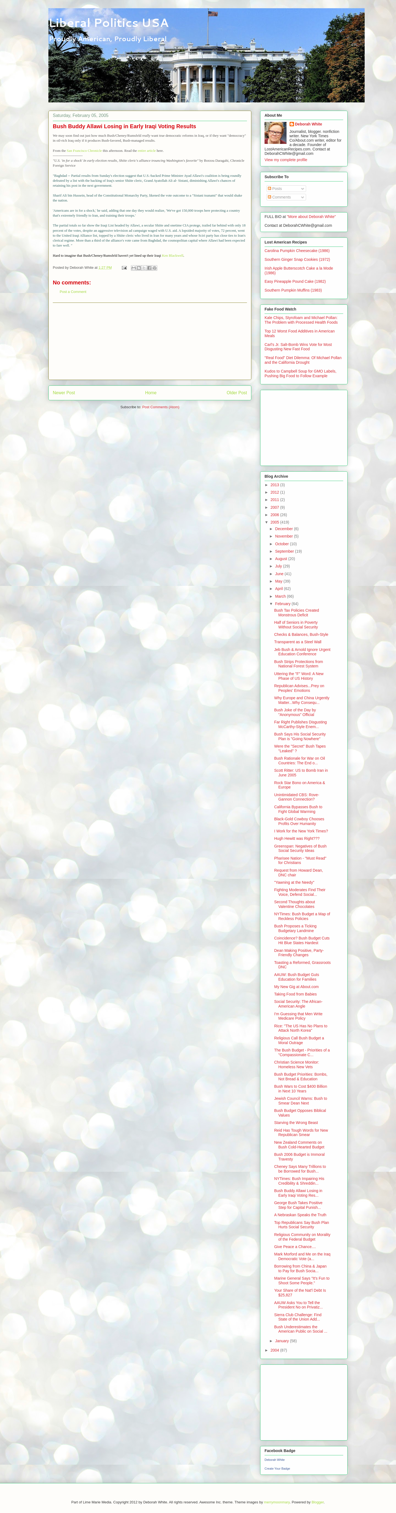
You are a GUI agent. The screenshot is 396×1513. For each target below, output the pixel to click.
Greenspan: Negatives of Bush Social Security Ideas (300, 848)
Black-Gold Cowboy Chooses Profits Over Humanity (299, 821)
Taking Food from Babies (295, 994)
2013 (275, 485)
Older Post (237, 392)
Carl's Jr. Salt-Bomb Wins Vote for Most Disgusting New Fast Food (298, 346)
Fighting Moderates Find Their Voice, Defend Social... (300, 892)
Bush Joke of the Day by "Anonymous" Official (295, 712)
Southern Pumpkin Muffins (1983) (293, 290)
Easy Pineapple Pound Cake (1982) (295, 281)
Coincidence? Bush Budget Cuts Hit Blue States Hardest (302, 940)
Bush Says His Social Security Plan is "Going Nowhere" (300, 736)
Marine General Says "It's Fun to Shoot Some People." (301, 1280)
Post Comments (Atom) (160, 407)
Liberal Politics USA (108, 22)
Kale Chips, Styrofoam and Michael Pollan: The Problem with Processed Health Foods (301, 320)
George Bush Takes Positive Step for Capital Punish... (298, 1205)
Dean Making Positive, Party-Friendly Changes (299, 952)
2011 (275, 499)
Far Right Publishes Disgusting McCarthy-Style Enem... (300, 724)
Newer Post (64, 392)
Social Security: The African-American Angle (298, 1003)
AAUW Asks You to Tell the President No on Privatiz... (298, 1305)
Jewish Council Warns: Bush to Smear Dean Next (300, 1100)
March (281, 596)
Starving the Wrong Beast (296, 1122)
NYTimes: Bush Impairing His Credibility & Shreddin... (299, 1180)
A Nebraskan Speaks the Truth (300, 1215)
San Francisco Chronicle (85, 151)
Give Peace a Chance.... (295, 1246)
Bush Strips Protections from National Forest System (298, 664)
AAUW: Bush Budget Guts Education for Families (296, 976)
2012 (275, 492)
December (284, 529)
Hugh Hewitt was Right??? (297, 838)
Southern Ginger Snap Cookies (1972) (297, 259)
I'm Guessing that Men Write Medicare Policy (298, 1016)
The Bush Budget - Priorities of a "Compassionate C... (302, 1052)
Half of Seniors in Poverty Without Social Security (296, 624)
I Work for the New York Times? (301, 831)
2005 (275, 522)
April (279, 588)
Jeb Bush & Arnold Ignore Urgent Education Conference (302, 651)
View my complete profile (286, 160)
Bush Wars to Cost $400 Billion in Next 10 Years (300, 1088)
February (283, 604)
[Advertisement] (150, 341)
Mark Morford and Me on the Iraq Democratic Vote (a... (302, 1256)
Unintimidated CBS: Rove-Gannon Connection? (296, 797)
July (279, 566)
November (284, 536)
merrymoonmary (277, 1502)
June (279, 574)
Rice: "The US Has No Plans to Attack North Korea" (300, 1028)
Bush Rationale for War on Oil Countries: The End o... (299, 760)
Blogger (318, 1502)
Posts (275, 188)
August (281, 558)
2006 (275, 515)
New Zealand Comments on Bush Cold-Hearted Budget (299, 1144)
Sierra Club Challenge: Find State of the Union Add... (297, 1317)
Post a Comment (73, 292)
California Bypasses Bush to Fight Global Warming (298, 809)
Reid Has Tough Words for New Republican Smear (301, 1132)
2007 (275, 507)
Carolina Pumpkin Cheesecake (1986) (297, 250)
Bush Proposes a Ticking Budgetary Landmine (295, 928)
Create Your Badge (277, 1468)
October (282, 544)
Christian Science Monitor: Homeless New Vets (296, 1064)
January (282, 1341)
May (279, 581)
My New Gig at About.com (296, 987)
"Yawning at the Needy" (294, 882)
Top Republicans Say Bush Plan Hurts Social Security (301, 1224)
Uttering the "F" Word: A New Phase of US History (298, 676)
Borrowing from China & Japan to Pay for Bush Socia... (300, 1268)
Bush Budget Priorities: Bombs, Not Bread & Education (301, 1076)
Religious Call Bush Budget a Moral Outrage (299, 1040)
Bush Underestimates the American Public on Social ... (300, 1329)
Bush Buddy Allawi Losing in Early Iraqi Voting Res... (298, 1193)
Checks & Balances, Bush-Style (301, 634)
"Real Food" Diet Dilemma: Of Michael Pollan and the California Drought (303, 360)
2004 (275, 1350)
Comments (279, 197)
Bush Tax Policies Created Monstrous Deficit (296, 612)
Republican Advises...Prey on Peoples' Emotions (299, 688)
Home (151, 392)
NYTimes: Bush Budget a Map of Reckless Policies (302, 916)
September (285, 551)
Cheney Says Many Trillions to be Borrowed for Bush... (300, 1168)
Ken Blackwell (172, 255)
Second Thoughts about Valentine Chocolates (294, 904)
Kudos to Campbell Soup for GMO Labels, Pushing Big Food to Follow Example (300, 373)
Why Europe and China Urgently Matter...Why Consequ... (301, 700)
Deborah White (308, 124)
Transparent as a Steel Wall (297, 642)
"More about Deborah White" (311, 216)
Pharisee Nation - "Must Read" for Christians (300, 860)
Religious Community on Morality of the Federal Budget (302, 1236)
